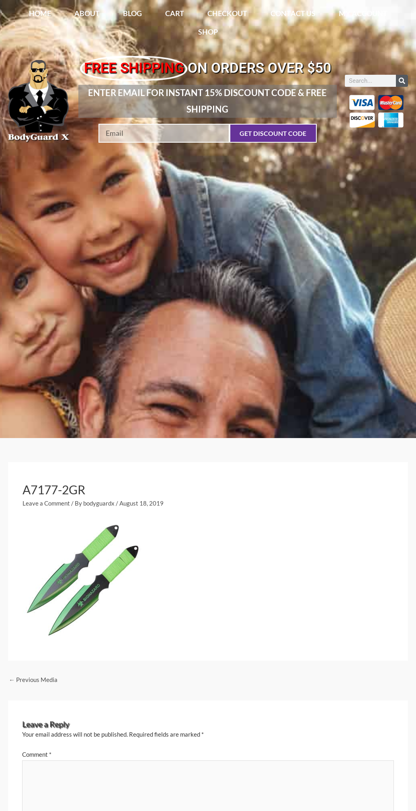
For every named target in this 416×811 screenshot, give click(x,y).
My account (363, 13)
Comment (36, 754)
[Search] (402, 81)
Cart (174, 13)
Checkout (227, 13)
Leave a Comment (46, 503)
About (87, 13)
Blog (132, 13)
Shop (208, 31)
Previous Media (33, 679)
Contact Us (293, 13)
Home (40, 13)
